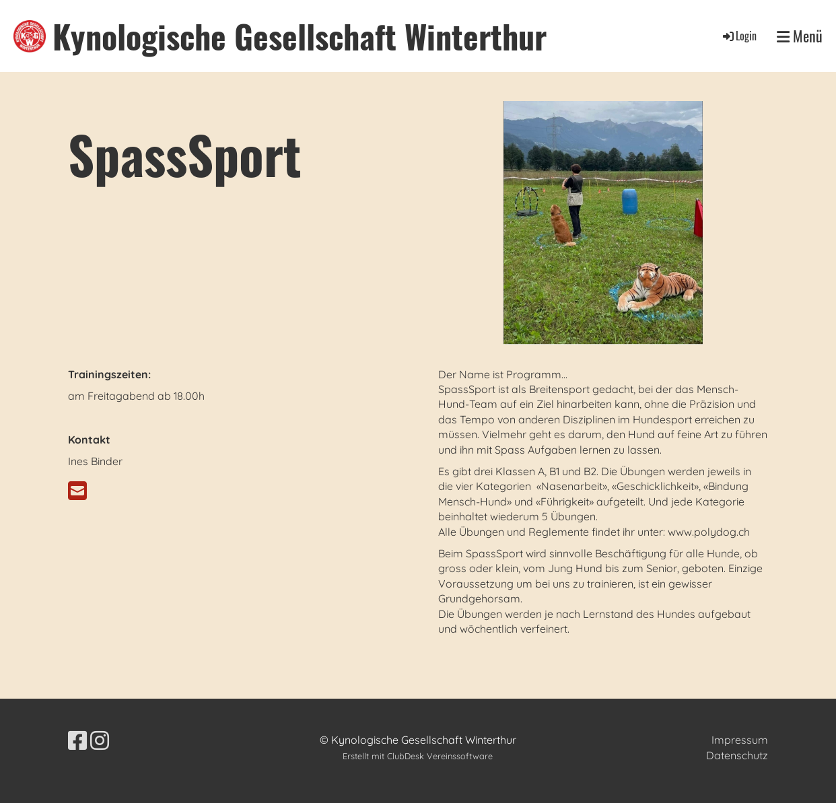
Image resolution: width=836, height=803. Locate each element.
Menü (800, 36)
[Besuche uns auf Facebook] (77, 740)
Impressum (739, 739)
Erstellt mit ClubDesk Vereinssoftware (418, 755)
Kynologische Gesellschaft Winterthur (300, 36)
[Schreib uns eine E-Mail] (77, 490)
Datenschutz (737, 755)
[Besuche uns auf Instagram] (99, 740)
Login (739, 36)
